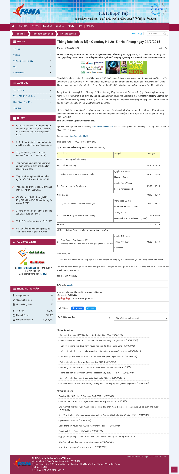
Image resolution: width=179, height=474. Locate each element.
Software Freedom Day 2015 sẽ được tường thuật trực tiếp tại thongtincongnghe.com (98, 383)
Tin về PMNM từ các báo (24, 96)
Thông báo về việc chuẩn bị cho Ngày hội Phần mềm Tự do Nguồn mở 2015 (94, 351)
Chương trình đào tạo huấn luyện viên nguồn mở (80, 442)
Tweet (91, 308)
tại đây (43, 274)
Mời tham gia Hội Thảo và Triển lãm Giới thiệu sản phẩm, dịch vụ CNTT (92, 357)
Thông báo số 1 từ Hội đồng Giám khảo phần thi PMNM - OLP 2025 (34, 188)
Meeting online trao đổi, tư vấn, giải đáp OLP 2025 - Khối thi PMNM (34, 212)
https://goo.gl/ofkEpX (78, 136)
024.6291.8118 (49, 470)
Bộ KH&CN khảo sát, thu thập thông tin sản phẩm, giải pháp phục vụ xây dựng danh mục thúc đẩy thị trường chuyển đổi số (34, 130)
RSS (80, 26)
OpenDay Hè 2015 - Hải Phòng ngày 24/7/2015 (80, 396)
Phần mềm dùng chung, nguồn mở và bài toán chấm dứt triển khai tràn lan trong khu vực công (33, 166)
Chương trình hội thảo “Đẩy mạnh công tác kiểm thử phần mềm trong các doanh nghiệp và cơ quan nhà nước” (109, 407)
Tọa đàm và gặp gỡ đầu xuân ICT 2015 (76, 447)
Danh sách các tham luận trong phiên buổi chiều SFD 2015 (86, 378)
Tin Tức (35, 26)
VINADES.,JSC (160, 456)
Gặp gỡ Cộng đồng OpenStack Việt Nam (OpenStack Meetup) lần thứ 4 (91, 436)
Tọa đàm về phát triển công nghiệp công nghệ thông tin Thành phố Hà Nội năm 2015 (97, 415)
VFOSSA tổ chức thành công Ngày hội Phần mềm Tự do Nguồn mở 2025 (33, 230)
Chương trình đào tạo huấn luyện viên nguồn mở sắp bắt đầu (86, 401)
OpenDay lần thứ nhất (68, 420)
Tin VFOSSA (18, 90)
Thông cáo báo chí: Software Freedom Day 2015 (81, 362)
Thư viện (17, 108)
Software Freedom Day (23, 61)
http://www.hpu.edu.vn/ (102, 126)
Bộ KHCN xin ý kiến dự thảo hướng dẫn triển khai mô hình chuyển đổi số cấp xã (34, 143)
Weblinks (60, 26)
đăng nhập (31, 268)
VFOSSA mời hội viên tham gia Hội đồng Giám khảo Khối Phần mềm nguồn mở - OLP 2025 (34, 200)
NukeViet (139, 456)
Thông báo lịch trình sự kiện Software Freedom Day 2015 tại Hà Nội (90, 373)
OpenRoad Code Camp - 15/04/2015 (75, 431)
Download (47, 26)
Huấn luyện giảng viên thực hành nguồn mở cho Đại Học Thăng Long (91, 346)
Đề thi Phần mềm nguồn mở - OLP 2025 (34, 221)
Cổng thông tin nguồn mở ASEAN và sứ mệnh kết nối (83, 426)
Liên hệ (71, 26)
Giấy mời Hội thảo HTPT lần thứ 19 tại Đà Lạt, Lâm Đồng (85, 335)
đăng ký (21, 268)
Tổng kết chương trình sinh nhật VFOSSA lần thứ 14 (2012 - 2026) (31, 154)
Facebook (77, 308)
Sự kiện (16, 55)
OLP (15, 67)
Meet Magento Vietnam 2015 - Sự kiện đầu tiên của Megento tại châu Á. (92, 340)
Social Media (18, 73)
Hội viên (90, 26)
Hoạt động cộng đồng (22, 102)
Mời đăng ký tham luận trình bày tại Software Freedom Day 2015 (89, 367)
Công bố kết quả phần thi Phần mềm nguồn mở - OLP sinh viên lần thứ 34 (32, 178)
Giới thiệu (23, 26)
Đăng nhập (137, 33)
